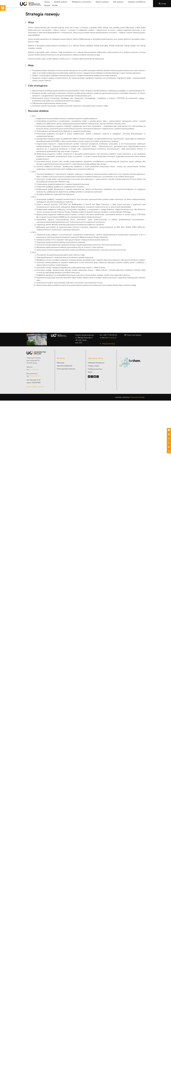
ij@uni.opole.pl (110, 337)
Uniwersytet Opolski (137, 397)
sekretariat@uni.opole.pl (35, 387)
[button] (48, 2)
